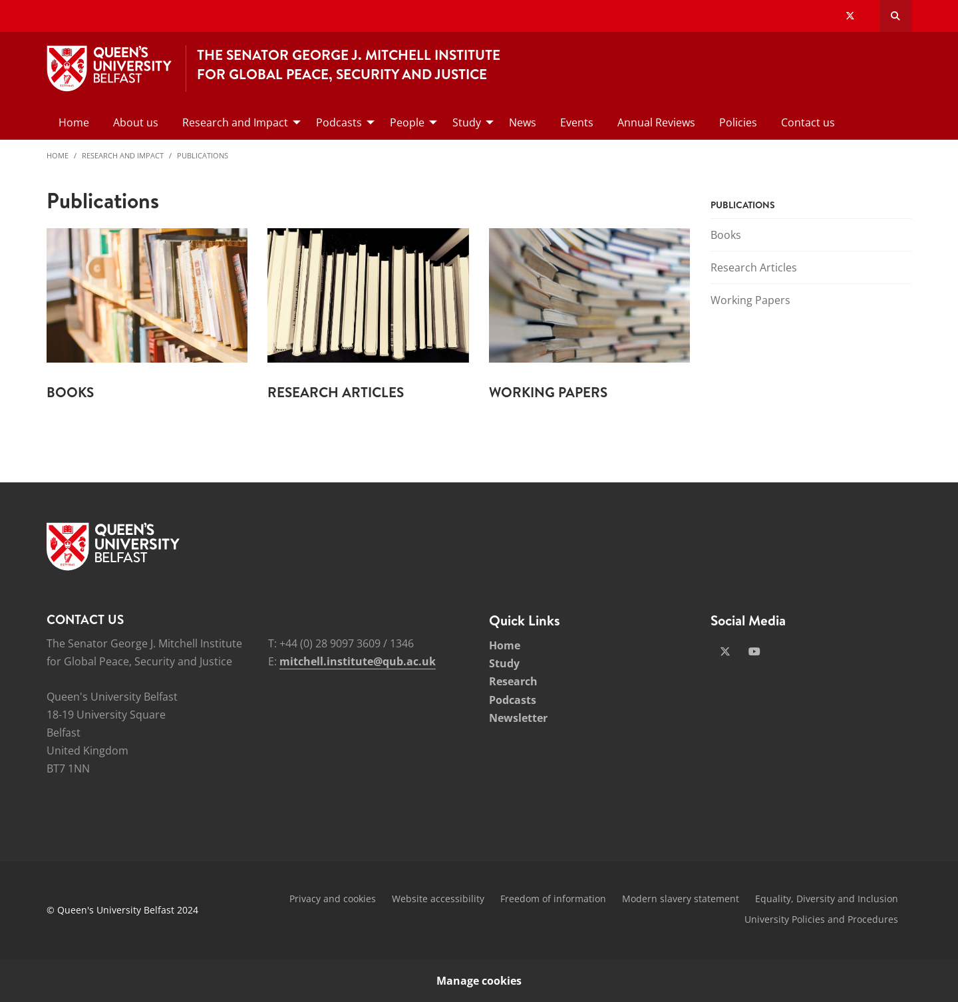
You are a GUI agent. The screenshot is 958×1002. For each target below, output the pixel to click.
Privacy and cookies (332, 898)
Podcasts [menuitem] (339, 122)
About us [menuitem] (135, 122)
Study (504, 663)
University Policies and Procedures (821, 919)
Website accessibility (438, 898)
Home (58, 155)
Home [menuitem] (74, 122)
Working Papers (750, 300)
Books (726, 235)
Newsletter (518, 718)
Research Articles (754, 267)
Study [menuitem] (466, 122)
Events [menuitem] (576, 122)
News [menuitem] (522, 122)
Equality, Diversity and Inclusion (826, 898)
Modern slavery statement (680, 898)
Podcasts (512, 700)
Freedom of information (553, 898)
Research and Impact (123, 155)
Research (513, 681)
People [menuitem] (407, 122)
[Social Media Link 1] (725, 651)
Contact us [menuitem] (808, 122)
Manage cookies (479, 980)
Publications (202, 155)
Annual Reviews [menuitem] (656, 122)
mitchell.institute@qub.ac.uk (357, 661)
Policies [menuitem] (738, 122)
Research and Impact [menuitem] (235, 122)
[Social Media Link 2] (754, 651)
